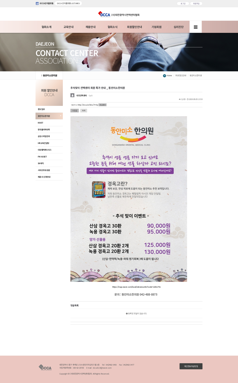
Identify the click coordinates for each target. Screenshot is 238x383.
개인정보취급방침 (191, 366)
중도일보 (41, 109)
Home (169, 75)
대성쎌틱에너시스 (45, 149)
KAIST (40, 122)
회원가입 (196, 3)
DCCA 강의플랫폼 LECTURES (68, 3)
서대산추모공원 (44, 170)
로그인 (183, 3)
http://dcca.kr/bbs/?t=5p (88, 104)
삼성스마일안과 (44, 136)
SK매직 (41, 163)
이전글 (74, 110)
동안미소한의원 (44, 116)
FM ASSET (42, 156)
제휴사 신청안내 (44, 176)
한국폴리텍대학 (44, 129)
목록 (83, 110)
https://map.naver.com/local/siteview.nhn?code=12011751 (136, 286)
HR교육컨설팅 (43, 143)
